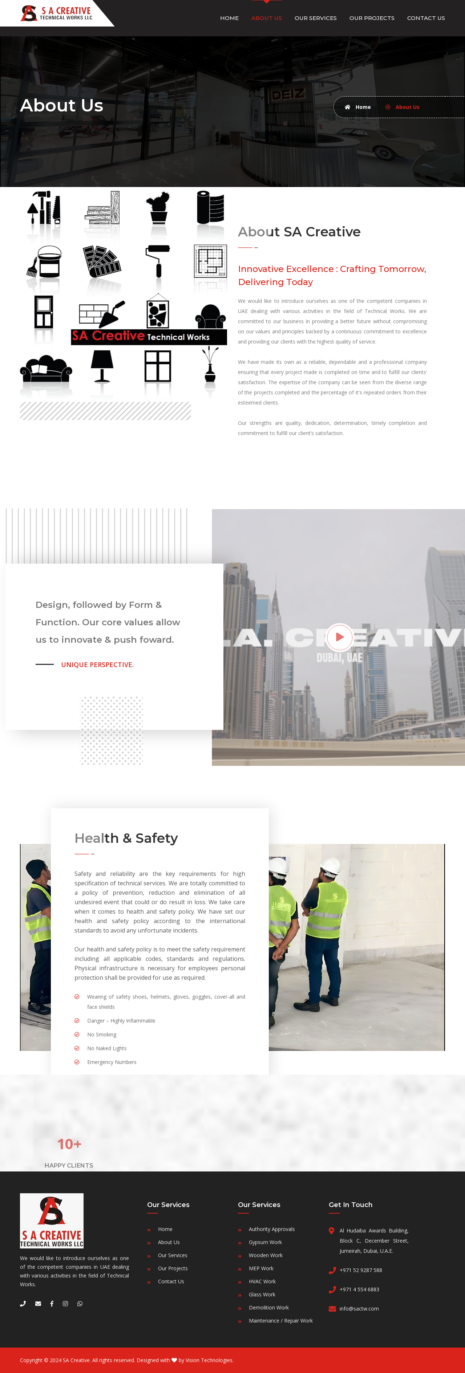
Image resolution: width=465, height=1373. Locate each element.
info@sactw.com (359, 1308)
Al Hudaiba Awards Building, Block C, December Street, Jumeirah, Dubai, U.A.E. (374, 1240)
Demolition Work (269, 1307)
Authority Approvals (272, 1229)
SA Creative (76, 1360)
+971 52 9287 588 (361, 1270)
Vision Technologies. (210, 1360)
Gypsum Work (265, 1242)
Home (229, 18)
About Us (266, 18)
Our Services (316, 18)
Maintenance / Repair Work (281, 1320)
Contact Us (426, 18)
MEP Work (261, 1268)
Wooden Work (266, 1255)
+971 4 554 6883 (359, 1289)
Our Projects (372, 18)
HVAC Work (262, 1281)
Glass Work (262, 1294)
